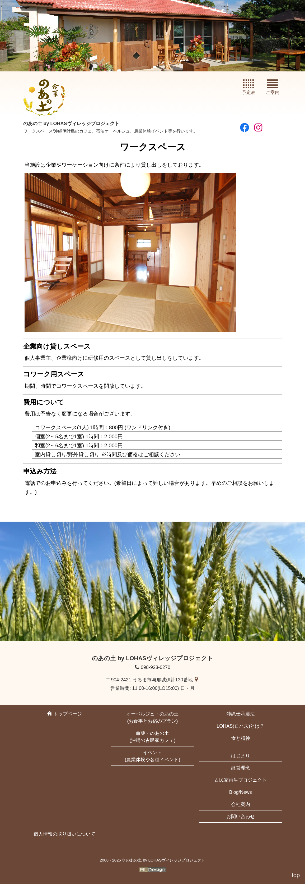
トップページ (64, 714)
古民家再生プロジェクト (240, 780)
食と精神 (240, 738)
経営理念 (240, 768)
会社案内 (240, 804)
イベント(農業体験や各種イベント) (152, 756)
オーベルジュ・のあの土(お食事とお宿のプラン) (152, 717)
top (296, 875)
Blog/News (240, 792)
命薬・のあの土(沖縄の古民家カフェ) (152, 737)
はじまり (240, 755)
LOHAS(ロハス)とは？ (240, 726)
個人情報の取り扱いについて (64, 834)
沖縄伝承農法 (240, 714)
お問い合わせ (240, 816)
